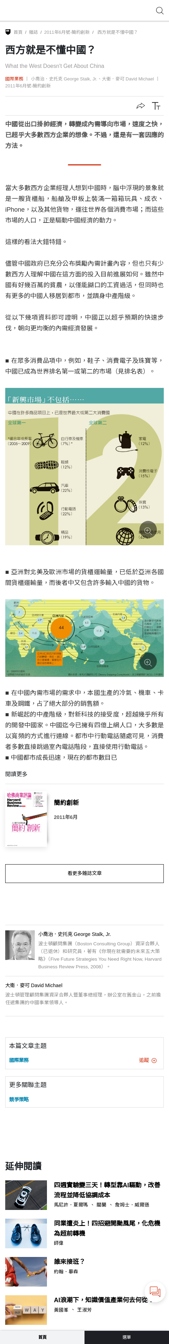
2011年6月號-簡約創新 (67, 32)
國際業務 (14, 78)
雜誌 (33, 32)
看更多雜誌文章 (84, 873)
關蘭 (101, 1205)
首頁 (18, 32)
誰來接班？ (69, 1261)
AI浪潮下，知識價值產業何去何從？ (104, 1300)
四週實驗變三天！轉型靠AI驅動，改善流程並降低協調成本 (107, 1190)
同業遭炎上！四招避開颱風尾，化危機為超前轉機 (107, 1228)
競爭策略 (19, 1099)
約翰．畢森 (66, 1271)
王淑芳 (84, 1310)
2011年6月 (66, 817)
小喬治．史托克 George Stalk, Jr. (64, 78)
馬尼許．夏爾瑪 (71, 1205)
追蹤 (147, 1060)
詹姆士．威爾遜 (132, 1205)
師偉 (59, 1243)
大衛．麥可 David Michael (128, 78)
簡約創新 (66, 802)
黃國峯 (61, 1310)
